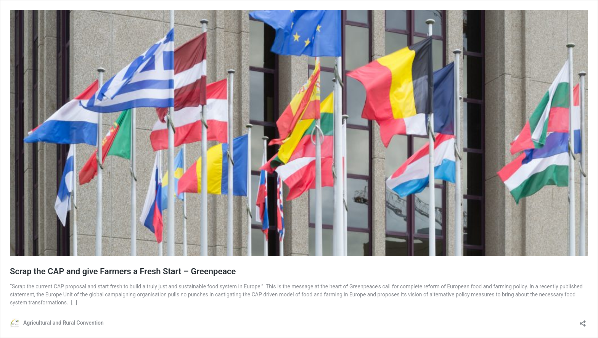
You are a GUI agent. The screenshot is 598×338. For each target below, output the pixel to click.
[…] (74, 302)
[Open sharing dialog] (582, 321)
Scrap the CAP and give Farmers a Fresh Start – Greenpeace (123, 271)
